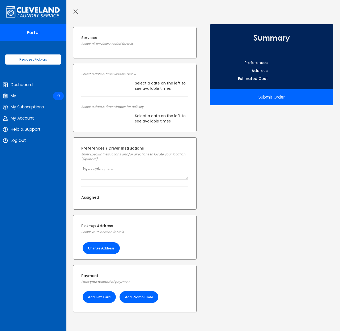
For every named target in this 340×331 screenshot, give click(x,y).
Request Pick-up (33, 59)
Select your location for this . (103, 232)
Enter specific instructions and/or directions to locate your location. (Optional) (133, 156)
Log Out (14, 140)
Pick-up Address (97, 225)
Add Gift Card (99, 297)
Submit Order (271, 97)
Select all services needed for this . (107, 44)
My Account (18, 118)
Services (89, 37)
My (33, 96)
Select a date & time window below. (109, 74)
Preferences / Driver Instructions (112, 148)
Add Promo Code (139, 297)
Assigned (90, 197)
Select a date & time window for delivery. (112, 107)
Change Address (101, 248)
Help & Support (22, 129)
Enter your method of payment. (105, 282)
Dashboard (18, 85)
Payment (89, 275)
